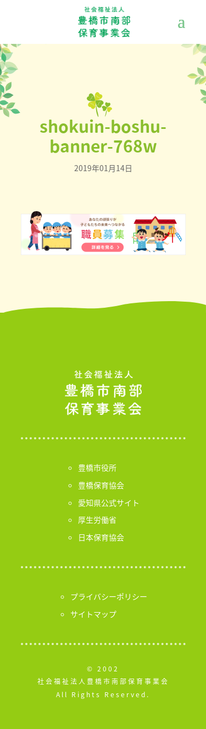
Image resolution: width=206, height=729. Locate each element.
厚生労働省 (97, 519)
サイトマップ (93, 613)
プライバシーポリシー (108, 596)
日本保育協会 (101, 537)
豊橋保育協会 (101, 484)
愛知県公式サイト (109, 502)
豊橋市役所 (97, 467)
